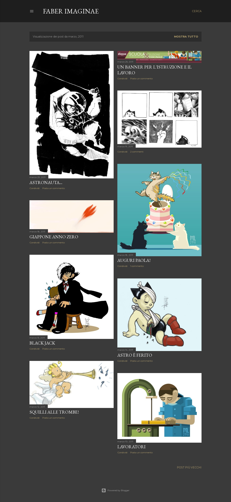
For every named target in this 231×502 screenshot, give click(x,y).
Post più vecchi (189, 467)
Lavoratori (131, 447)
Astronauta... (45, 182)
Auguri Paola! (134, 260)
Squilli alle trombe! (54, 412)
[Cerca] (197, 11)
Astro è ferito (134, 355)
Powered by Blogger (115, 490)
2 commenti (136, 151)
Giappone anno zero (53, 237)
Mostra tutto (186, 36)
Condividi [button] (34, 188)
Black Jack (42, 343)
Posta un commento (53, 188)
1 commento (137, 266)
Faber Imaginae (71, 11)
